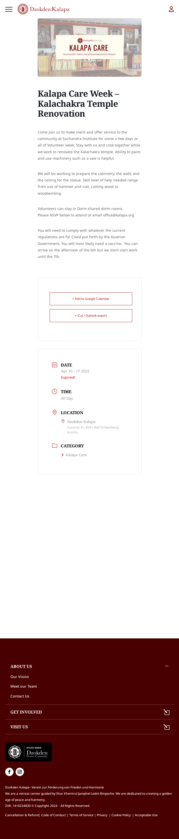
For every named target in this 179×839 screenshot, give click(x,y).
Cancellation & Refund (22, 815)
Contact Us (19, 696)
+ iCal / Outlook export (91, 315)
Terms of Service (81, 815)
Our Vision (19, 676)
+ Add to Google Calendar (90, 299)
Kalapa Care (74, 454)
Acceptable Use (146, 815)
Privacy (102, 815)
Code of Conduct (53, 815)
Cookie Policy (121, 815)
